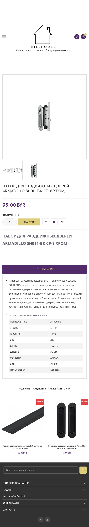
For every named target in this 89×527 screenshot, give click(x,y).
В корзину (29, 222)
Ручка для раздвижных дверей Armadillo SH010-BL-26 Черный (66, 447)
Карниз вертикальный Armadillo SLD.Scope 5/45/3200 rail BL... (22, 447)
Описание (46, 268)
